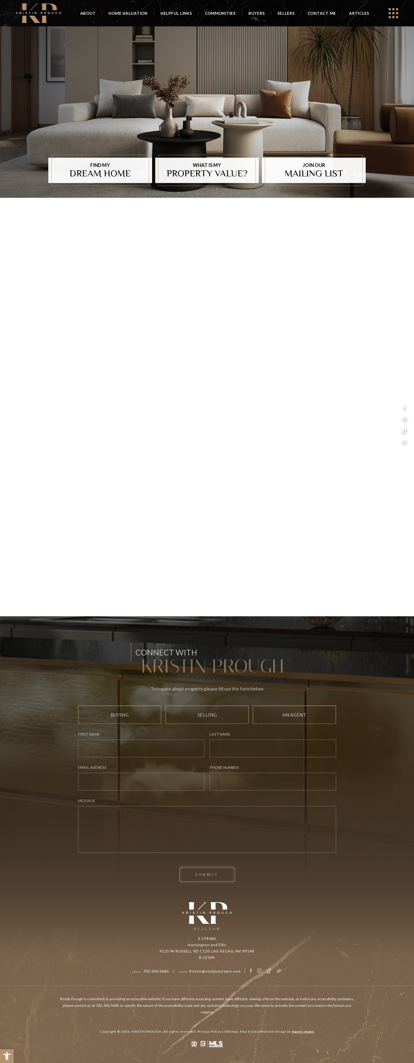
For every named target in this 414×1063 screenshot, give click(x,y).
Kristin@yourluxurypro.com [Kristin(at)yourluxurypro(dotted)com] (215, 971)
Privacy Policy (209, 1031)
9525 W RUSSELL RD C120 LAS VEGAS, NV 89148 (206, 951)
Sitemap (231, 1031)
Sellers (285, 13)
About (88, 13)
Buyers (256, 13)
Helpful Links (176, 13)
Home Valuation (128, 13)
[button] (7, 1056)
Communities (220, 13)
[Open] (393, 13)
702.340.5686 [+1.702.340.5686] (156, 971)
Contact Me (322, 13)
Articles (359, 13)
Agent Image (303, 1031)
